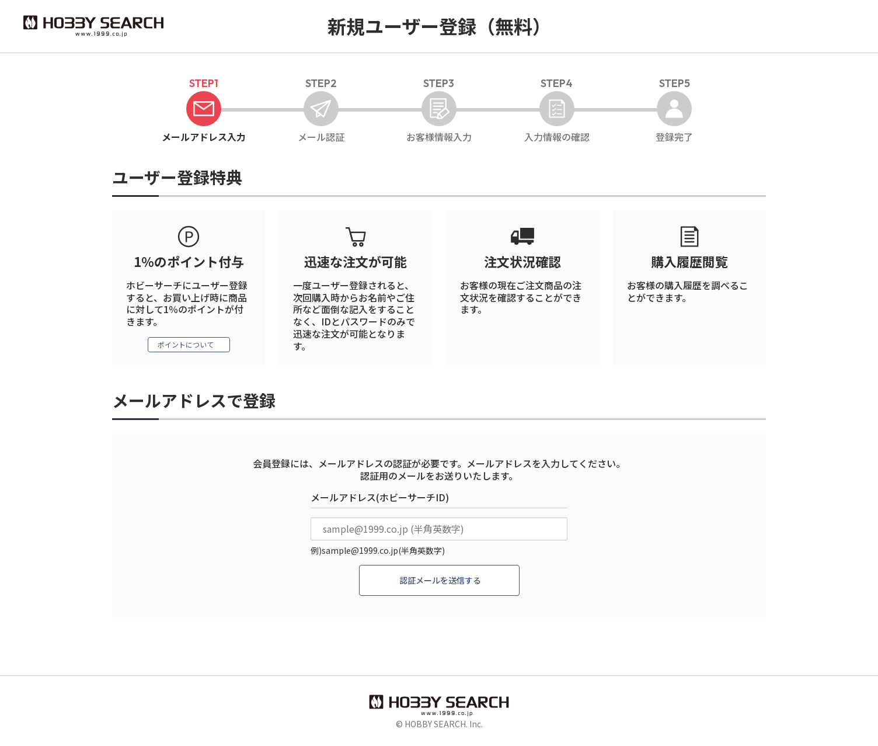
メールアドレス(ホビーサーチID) (380, 498)
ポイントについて (185, 345)
